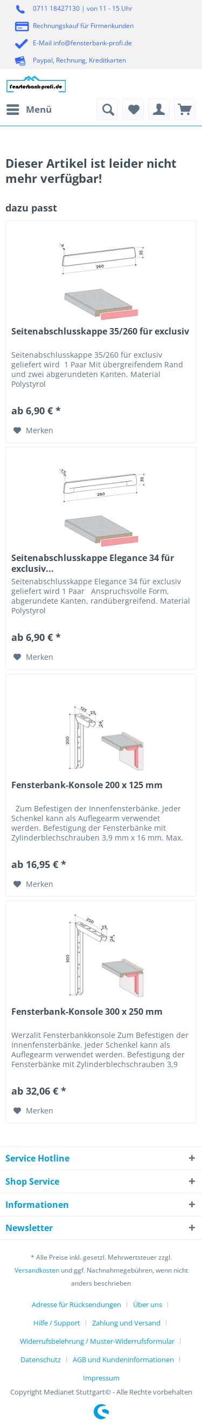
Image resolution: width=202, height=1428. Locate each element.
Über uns (147, 1304)
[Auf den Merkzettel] (33, 430)
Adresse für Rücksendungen (76, 1304)
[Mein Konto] (159, 109)
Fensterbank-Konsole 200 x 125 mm (87, 785)
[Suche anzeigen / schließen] (107, 109)
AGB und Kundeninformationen (123, 1359)
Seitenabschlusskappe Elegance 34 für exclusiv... (92, 563)
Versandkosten (37, 1270)
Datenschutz (40, 1359)
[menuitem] (28, 109)
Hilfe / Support (56, 1323)
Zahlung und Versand (126, 1323)
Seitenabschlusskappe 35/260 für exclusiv (100, 331)
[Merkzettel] (133, 109)
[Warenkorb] (185, 109)
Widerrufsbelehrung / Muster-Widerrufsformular (97, 1341)
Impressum (101, 1378)
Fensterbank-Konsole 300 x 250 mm (87, 1011)
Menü (29, 108)
